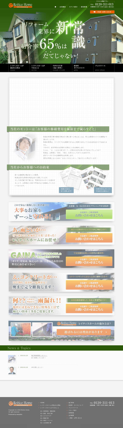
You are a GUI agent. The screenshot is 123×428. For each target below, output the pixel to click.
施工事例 (71, 403)
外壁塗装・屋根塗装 (49, 412)
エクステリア (47, 416)
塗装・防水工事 (48, 414)
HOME (55, 7)
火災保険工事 (47, 423)
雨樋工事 (46, 419)
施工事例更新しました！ (39, 355)
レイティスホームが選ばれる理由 (19, 68)
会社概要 (62, 7)
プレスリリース (103, 68)
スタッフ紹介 (73, 7)
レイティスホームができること (40, 68)
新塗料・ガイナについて (82, 68)
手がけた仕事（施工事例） (61, 68)
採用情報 (84, 7)
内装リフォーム (48, 421)
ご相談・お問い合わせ (102, 10)
